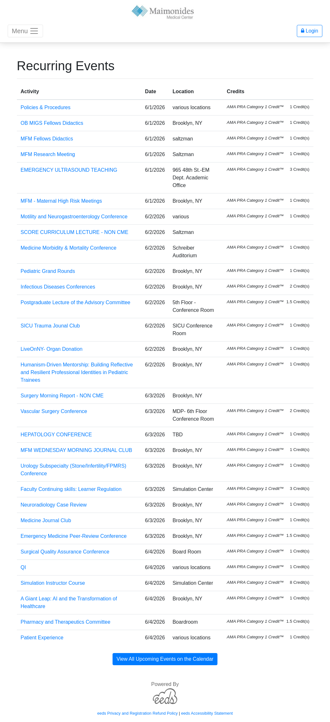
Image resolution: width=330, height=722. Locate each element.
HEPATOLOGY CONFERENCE (56, 434)
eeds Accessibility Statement (207, 713)
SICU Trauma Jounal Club (50, 325)
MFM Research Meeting (48, 154)
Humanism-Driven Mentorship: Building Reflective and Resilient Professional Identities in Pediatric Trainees (77, 372)
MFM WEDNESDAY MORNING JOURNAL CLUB (76, 450)
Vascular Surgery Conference (54, 411)
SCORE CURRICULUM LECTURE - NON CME (74, 232)
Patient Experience (42, 637)
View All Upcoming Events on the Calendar (165, 659)
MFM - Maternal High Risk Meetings (61, 201)
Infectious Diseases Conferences (58, 287)
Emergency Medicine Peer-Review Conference (74, 536)
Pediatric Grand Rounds (48, 271)
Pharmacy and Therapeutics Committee (66, 622)
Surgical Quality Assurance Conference (65, 551)
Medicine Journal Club (46, 520)
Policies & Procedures (46, 107)
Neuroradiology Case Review (54, 505)
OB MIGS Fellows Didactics (52, 123)
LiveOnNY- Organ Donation (52, 349)
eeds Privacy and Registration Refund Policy (137, 713)
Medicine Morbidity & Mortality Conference (69, 248)
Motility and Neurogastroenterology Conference (74, 216)
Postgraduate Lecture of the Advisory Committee (75, 302)
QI (23, 567)
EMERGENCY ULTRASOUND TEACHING (69, 170)
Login (309, 31)
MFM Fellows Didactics (47, 138)
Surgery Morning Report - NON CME (62, 395)
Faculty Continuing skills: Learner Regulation (71, 489)
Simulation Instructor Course (53, 583)
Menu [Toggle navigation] (25, 31)
